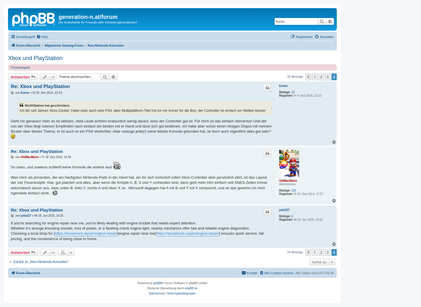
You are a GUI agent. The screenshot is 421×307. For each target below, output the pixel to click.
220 (293, 190)
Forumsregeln (20, 67)
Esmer (283, 85)
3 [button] (328, 76)
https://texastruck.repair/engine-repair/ (86, 233)
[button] (308, 76)
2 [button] (321, 76)
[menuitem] (42, 36)
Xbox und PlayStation (35, 58)
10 (293, 92)
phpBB (157, 283)
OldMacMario (288, 180)
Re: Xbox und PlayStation (40, 86)
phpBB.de (191, 288)
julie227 (284, 210)
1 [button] (315, 76)
